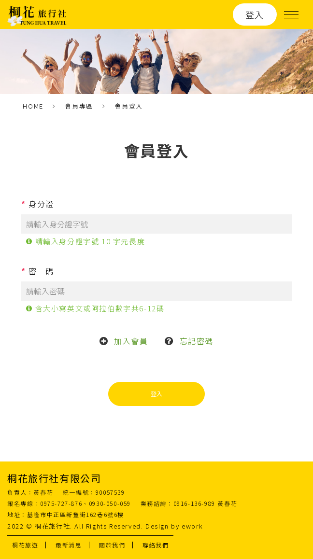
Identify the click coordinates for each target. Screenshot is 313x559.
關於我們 (112, 545)
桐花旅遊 (25, 545)
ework (192, 526)
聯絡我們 (155, 545)
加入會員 (131, 341)
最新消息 (69, 545)
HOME (33, 106)
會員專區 (79, 106)
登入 (254, 14)
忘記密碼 (196, 341)
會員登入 (128, 106)
